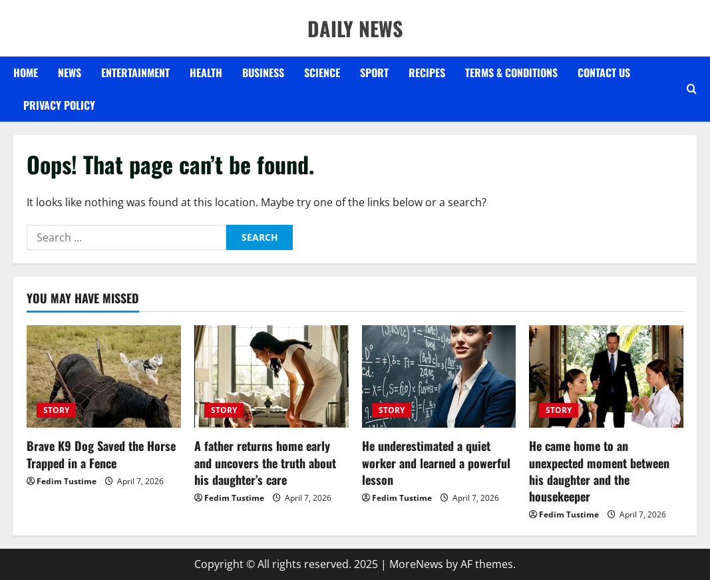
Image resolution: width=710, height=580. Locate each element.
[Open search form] (692, 89)
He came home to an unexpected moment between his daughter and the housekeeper (599, 471)
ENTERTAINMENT (135, 72)
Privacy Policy (59, 105)
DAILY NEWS (355, 28)
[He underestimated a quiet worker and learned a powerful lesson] (439, 376)
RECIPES (427, 72)
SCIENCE (322, 72)
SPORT (374, 72)
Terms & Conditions (511, 72)
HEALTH (206, 72)
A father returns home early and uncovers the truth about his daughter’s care (265, 462)
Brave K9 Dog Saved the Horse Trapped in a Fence (101, 454)
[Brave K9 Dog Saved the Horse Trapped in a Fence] (104, 376)
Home (25, 72)
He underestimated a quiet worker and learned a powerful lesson (436, 462)
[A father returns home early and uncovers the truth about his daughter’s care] (271, 376)
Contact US (604, 72)
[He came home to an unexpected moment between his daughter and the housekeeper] (606, 376)
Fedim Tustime (66, 481)
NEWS (69, 72)
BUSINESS (263, 72)
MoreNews (416, 564)
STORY (56, 410)
